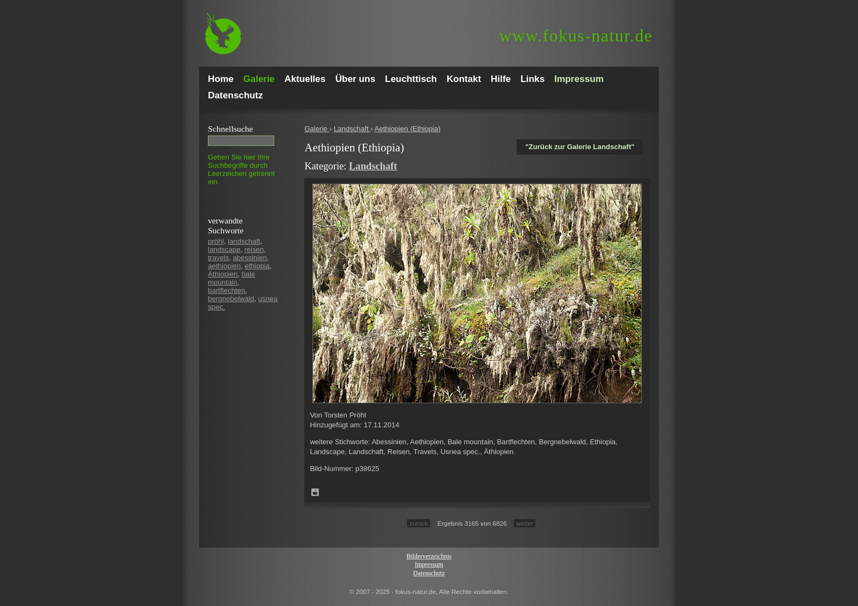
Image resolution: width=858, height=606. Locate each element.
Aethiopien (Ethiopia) (407, 129)
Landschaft (352, 129)
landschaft (244, 241)
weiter (524, 523)
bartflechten (226, 290)
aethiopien (224, 266)
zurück (418, 523)
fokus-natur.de (576, 35)
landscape (224, 249)
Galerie (316, 129)
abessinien (250, 258)
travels (218, 258)
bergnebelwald (231, 299)
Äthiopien (222, 274)
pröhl (216, 241)
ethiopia (257, 266)
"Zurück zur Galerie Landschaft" (579, 147)
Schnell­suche (230, 128)
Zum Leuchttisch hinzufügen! (315, 492)
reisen (254, 249)
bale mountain (231, 278)
